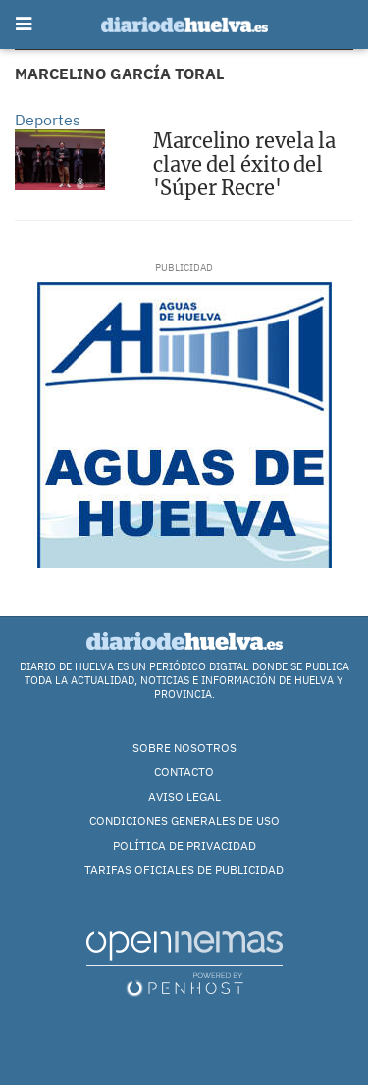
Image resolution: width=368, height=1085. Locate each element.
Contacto (184, 771)
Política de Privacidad (184, 845)
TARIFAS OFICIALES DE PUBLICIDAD (184, 870)
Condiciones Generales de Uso (184, 821)
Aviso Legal (184, 796)
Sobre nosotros (184, 747)
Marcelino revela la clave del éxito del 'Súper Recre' (244, 164)
